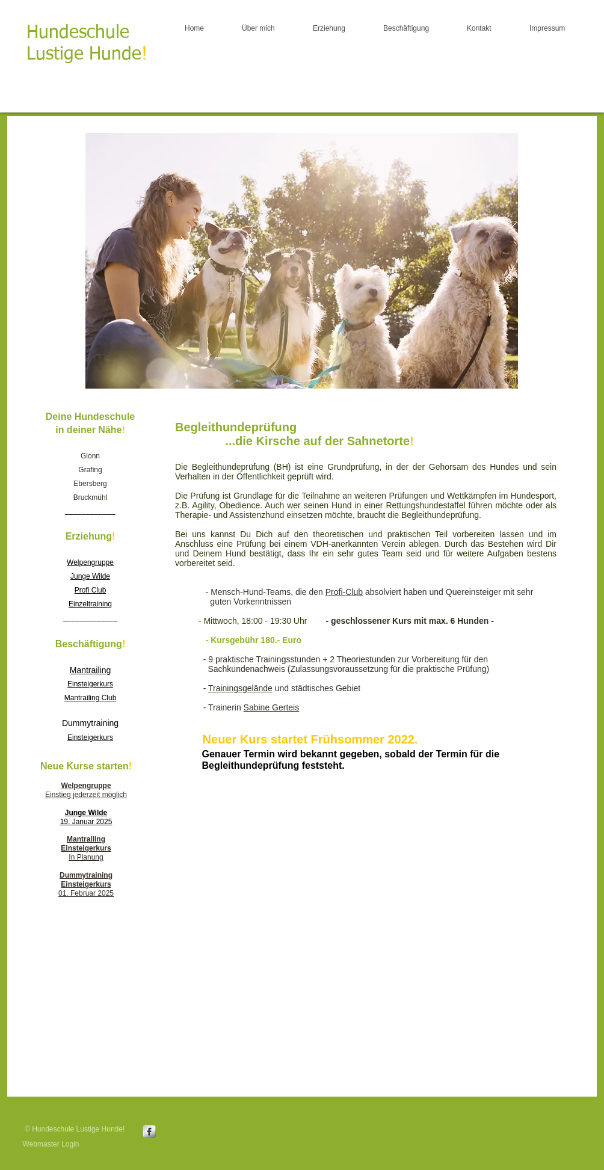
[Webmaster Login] (50, 1144)
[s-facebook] (149, 1131)
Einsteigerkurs (90, 737)
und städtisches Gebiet (316, 688)
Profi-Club (344, 592)
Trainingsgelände (240, 688)
